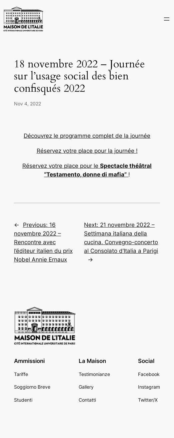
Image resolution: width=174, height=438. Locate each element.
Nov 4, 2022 (27, 103)
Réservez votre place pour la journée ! (87, 150)
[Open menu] (167, 19)
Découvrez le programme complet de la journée (87, 135)
